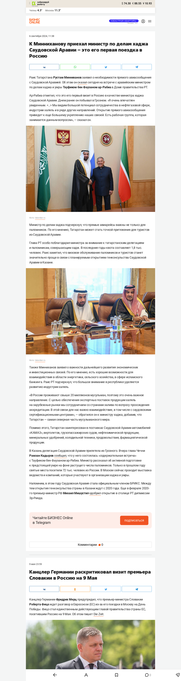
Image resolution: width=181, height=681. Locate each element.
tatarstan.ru (40, 218)
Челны (33, 10)
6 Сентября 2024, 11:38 (41, 36)
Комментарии (90, 544)
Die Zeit (98, 614)
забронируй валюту (43, 3)
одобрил (95, 493)
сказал (82, 82)
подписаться (134, 520)
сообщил (60, 455)
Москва (49, 10)
